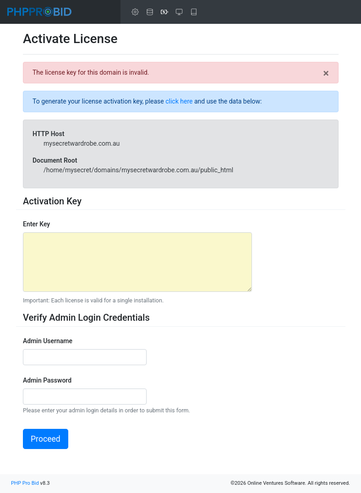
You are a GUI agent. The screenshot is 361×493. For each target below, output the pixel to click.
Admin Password (47, 380)
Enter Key (36, 224)
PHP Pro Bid (25, 483)
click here (178, 101)
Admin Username (47, 341)
